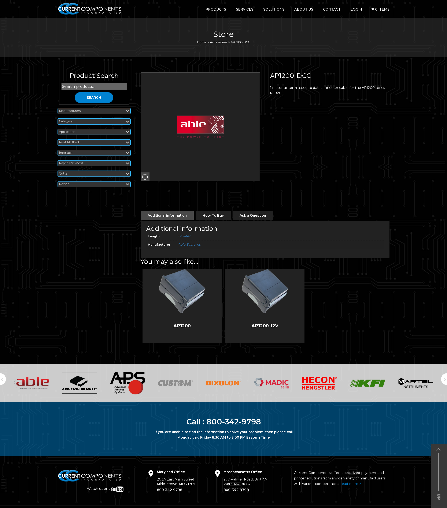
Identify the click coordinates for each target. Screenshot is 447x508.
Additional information (167, 215)
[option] (32, 383)
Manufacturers (94, 111)
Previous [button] (3, 379)
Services (244, 9)
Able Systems (189, 244)
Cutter (94, 173)
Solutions (273, 9)
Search (94, 98)
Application (94, 132)
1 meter (184, 236)
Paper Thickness (94, 163)
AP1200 (182, 325)
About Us (303, 9)
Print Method (94, 142)
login (356, 9)
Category (94, 121)
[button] (145, 176)
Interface (94, 152)
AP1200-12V (264, 325)
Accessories (218, 42)
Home (202, 42)
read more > (350, 484)
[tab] (167, 215)
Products (216, 9)
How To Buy (213, 215)
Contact (332, 9)
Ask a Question (253, 215)
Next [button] (444, 379)
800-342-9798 (234, 421)
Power (94, 184)
